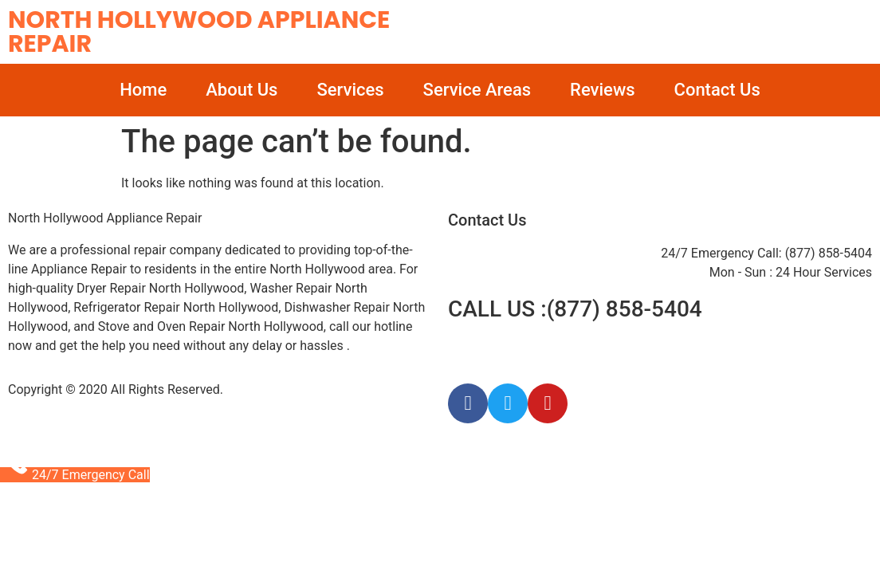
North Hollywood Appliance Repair (199, 32)
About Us (241, 90)
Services (349, 90)
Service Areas (477, 90)
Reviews (602, 90)
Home (143, 90)
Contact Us (717, 90)
